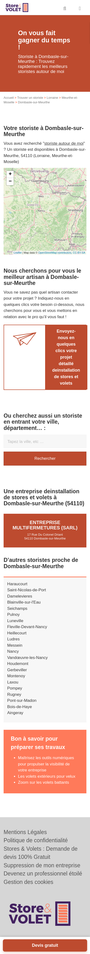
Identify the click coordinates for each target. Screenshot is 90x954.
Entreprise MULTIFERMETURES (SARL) (45, 525)
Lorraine (52, 97)
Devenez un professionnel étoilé (43, 873)
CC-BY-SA (79, 252)
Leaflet (18, 252)
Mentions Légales (25, 832)
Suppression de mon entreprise (42, 865)
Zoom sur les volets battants (43, 782)
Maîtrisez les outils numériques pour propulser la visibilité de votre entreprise (46, 764)
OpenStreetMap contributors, (55, 252)
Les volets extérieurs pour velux (46, 776)
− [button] (10, 181)
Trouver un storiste (30, 97)
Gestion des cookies (28, 882)
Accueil (9, 97)
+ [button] (10, 174)
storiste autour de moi (64, 143)
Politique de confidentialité (36, 840)
